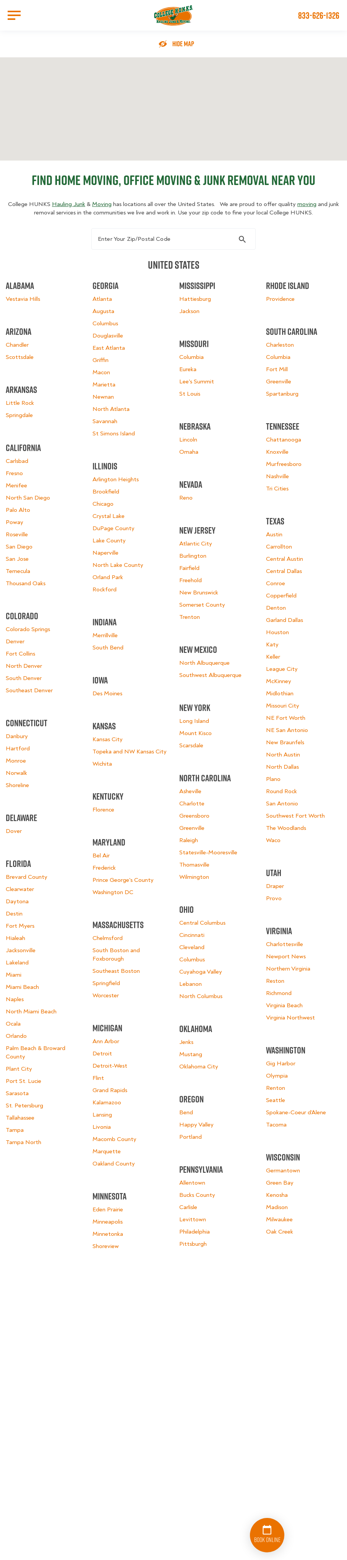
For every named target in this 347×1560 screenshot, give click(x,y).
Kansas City (107, 739)
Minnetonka (107, 1234)
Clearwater (20, 889)
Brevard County (26, 877)
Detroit (102, 1053)
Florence (103, 809)
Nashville (277, 476)
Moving (102, 204)
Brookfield (105, 491)
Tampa (15, 1130)
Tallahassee (20, 1118)
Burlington (192, 556)
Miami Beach (22, 987)
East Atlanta (108, 348)
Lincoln (188, 439)
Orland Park (107, 577)
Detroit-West (109, 1066)
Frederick (104, 868)
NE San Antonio (287, 730)
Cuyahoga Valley (200, 972)
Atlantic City (195, 543)
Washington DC (112, 892)
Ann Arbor (105, 1041)
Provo (274, 898)
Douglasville (107, 335)
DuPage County (113, 528)
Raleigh (188, 840)
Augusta (103, 311)
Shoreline (17, 785)
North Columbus (200, 996)
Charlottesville (284, 944)
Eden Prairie (107, 1209)
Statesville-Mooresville (208, 852)
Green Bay (279, 1183)
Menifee (16, 485)
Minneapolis (107, 1222)
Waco (273, 840)
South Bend (107, 647)
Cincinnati (191, 935)
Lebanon (190, 984)
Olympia (277, 1076)
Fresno (14, 473)
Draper (275, 886)
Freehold (190, 580)
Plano (273, 779)
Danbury (17, 736)
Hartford (18, 748)
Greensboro (194, 816)
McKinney (278, 681)
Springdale (19, 415)
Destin (14, 913)
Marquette (106, 1151)
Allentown (192, 1183)
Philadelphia (194, 1231)
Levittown (192, 1219)
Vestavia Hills (23, 299)
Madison (277, 1207)
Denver (15, 641)
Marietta (103, 384)
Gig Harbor (280, 1063)
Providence (280, 299)
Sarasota (17, 1093)
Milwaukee (279, 1219)
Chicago (103, 504)
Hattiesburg (195, 299)
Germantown (283, 1170)
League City (282, 669)
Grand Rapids (109, 1090)
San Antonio (282, 803)
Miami (13, 975)
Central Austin (284, 559)
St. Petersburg (24, 1105)
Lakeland (17, 962)
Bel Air (101, 855)
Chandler (17, 345)
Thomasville (194, 864)
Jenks (186, 1042)
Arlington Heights (115, 479)
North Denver (24, 666)
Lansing (102, 1114)
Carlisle (188, 1207)
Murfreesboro (284, 464)
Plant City (19, 1069)
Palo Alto (18, 510)
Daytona (17, 901)
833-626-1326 (318, 15)
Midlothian (279, 693)
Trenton (189, 617)
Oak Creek (279, 1231)
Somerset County (202, 605)
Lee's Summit (196, 381)
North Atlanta (111, 409)
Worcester (105, 995)
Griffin (100, 360)
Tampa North (23, 1142)
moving (306, 204)
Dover (14, 831)
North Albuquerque (204, 663)
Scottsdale (20, 357)
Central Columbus (202, 923)
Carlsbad (17, 461)
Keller (273, 657)
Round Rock (281, 791)
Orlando (16, 1036)
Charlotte (191, 803)
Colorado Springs (28, 629)
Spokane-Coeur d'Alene (296, 1112)
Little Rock (20, 403)
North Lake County (117, 565)
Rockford (104, 589)
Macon (101, 372)
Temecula (18, 571)
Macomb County (114, 1139)
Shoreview (105, 1246)
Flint (98, 1078)
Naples (15, 999)
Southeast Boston (116, 971)
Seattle (275, 1100)
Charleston (280, 345)
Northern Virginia (288, 968)
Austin (274, 534)
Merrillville (105, 635)
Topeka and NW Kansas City (129, 751)
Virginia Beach (284, 1005)
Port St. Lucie (23, 1081)
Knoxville (277, 452)
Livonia (101, 1127)
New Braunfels (285, 742)
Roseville (17, 534)
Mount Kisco (195, 733)
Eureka (187, 369)
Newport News (286, 956)
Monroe (16, 761)
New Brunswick (198, 592)
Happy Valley (196, 1124)
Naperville (105, 553)
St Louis (189, 394)
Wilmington (194, 877)
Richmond (279, 993)
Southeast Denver (29, 690)
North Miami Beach (31, 1011)
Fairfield (189, 568)
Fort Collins (20, 653)
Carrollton (279, 546)
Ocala (13, 1024)
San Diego (19, 546)
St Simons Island (113, 433)
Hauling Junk (68, 204)
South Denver (24, 678)
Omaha (188, 452)
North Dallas (282, 767)
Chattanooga (283, 439)
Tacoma (276, 1124)
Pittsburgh (193, 1244)
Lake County (109, 540)
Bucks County (197, 1195)
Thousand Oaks (25, 583)
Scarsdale (191, 745)
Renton (275, 1088)
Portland (190, 1137)
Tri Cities (277, 488)
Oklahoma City (198, 1066)
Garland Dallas (284, 620)
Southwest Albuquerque (210, 675)
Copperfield (281, 595)
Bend (186, 1112)
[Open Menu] (14, 15)
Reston (275, 981)
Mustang (190, 1054)
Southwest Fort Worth (295, 816)
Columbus (105, 323)
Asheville (190, 791)
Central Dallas (284, 571)
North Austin (283, 754)
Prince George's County (123, 880)
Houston (277, 632)
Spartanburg (282, 394)
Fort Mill (277, 369)
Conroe (275, 583)
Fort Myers (20, 926)
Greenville (191, 828)
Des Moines (107, 693)
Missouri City (282, 705)
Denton (276, 608)
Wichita (102, 764)
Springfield (106, 983)
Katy (272, 644)
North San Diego (28, 498)
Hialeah (15, 938)
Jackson (189, 311)
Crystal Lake (108, 516)
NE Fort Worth (285, 718)
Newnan (103, 397)
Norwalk (16, 773)
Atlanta (102, 299)
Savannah (104, 421)
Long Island (194, 721)
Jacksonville (21, 950)
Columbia (191, 357)
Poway (14, 522)
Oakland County (113, 1163)
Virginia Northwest (290, 1017)
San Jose (17, 559)
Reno (186, 498)
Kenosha (277, 1195)
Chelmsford (107, 938)
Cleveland (191, 947)
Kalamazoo (106, 1102)
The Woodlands (286, 828)
